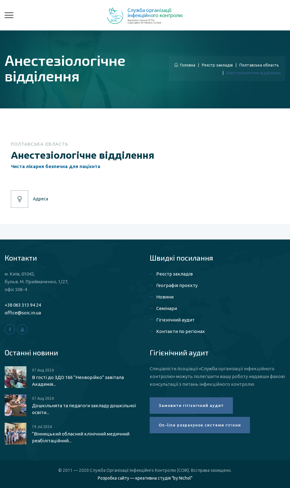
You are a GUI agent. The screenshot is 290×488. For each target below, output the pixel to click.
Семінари (166, 308)
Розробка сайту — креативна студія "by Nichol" (145, 478)
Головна (184, 65)
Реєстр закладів (217, 65)
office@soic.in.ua (23, 312)
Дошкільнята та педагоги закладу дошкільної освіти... (84, 409)
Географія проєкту (176, 285)
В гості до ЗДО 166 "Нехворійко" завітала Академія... (78, 381)
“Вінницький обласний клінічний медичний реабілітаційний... (80, 437)
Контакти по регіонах (180, 331)
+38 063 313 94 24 (23, 305)
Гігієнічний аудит (175, 319)
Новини (165, 296)
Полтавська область (259, 65)
